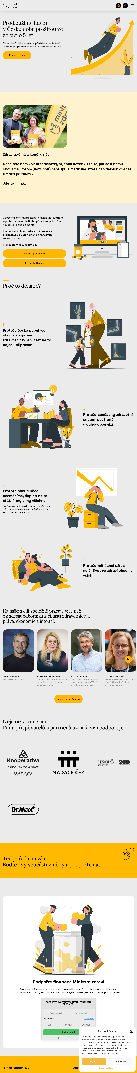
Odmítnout (120, 1061)
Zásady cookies (106, 1068)
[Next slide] (128, 659)
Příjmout (94, 1061)
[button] (131, 1031)
